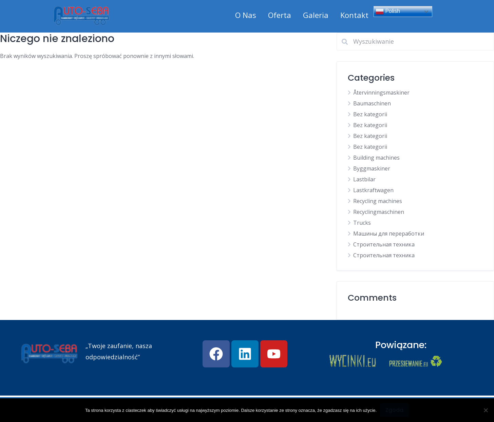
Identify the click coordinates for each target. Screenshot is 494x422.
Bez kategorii (370, 114)
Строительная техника (384, 244)
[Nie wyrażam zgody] (485, 410)
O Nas (245, 15)
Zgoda (394, 410)
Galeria (315, 15)
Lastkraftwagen (373, 190)
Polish (388, 11)
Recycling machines (377, 201)
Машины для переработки (388, 233)
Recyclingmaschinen (378, 212)
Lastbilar (364, 179)
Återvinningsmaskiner (381, 92)
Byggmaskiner (371, 168)
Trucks (362, 222)
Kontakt (354, 15)
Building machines (376, 157)
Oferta (279, 15)
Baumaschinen (372, 103)
